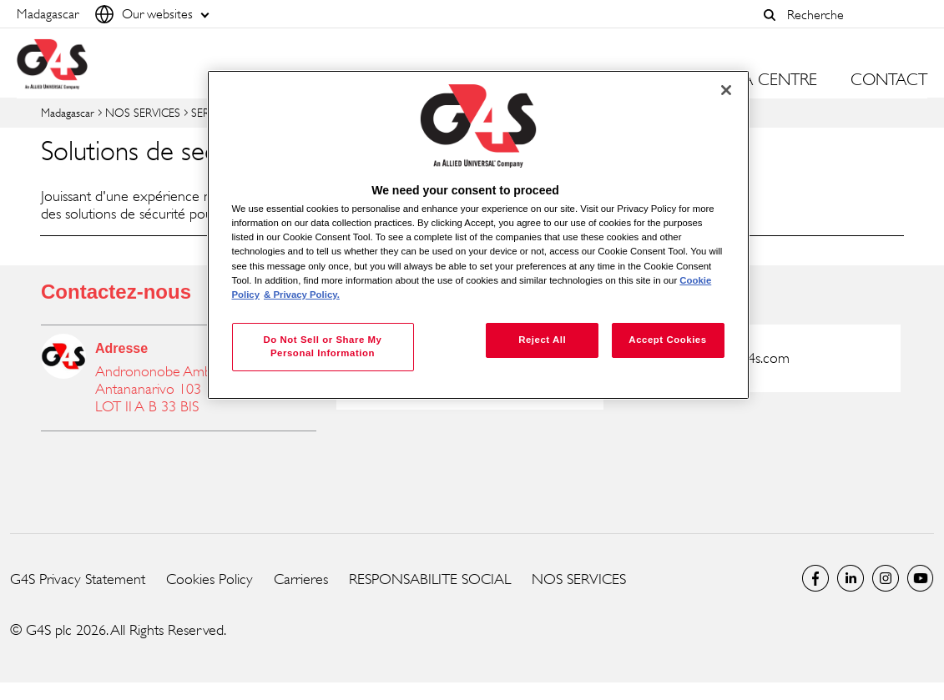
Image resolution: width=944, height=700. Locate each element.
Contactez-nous (116, 291)
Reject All (542, 340)
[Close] (726, 90)
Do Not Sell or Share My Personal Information (322, 346)
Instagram (885, 578)
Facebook (815, 578)
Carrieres (301, 579)
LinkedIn (850, 578)
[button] (769, 15)
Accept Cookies (667, 340)
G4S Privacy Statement (77, 579)
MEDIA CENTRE (760, 80)
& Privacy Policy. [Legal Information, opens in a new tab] (302, 295)
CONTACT (889, 80)
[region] (478, 235)
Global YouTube (920, 578)
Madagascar (67, 112)
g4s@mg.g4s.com (739, 358)
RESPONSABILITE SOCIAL (430, 579)
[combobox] (853, 14)
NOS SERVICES (142, 112)
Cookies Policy (209, 579)
